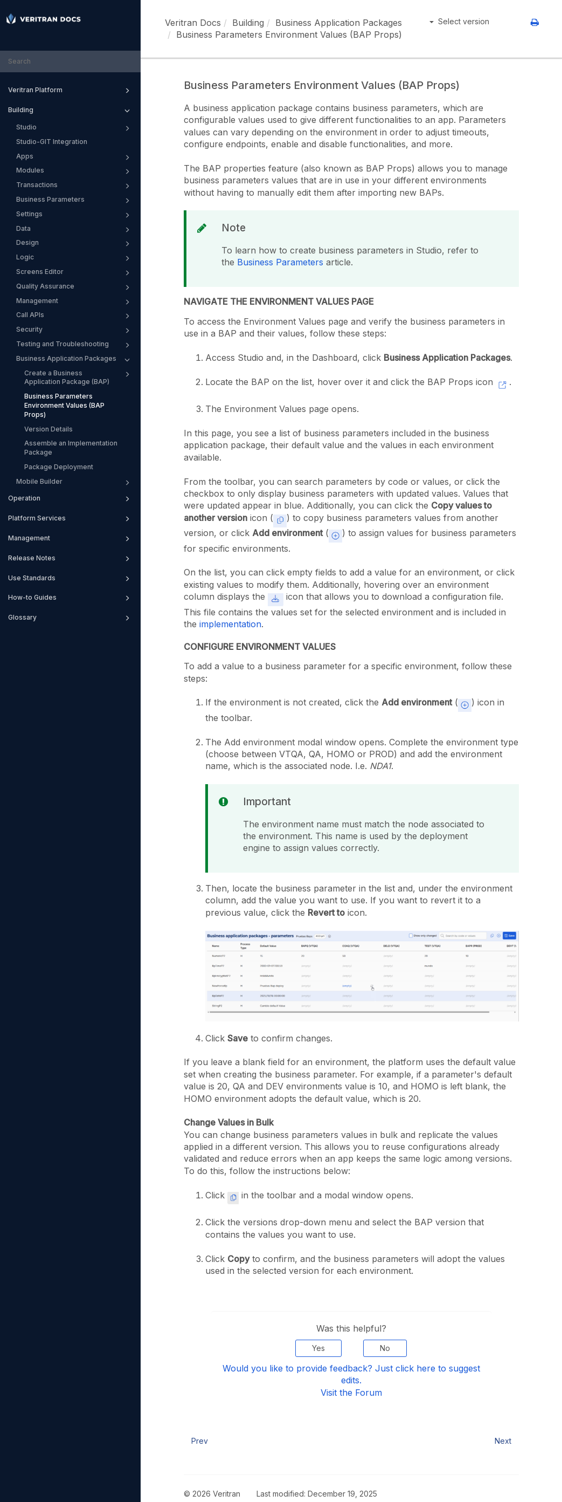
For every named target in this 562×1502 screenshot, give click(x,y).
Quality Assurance (74, 287)
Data (74, 230)
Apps (74, 157)
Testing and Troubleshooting (74, 345)
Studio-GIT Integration (51, 142)
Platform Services (70, 519)
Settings (74, 215)
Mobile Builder (74, 483)
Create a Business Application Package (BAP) (78, 377)
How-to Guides (70, 598)
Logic (74, 258)
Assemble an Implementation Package (70, 447)
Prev (199, 1440)
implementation (230, 624)
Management (74, 302)
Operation (70, 499)
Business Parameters (74, 201)
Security (74, 331)
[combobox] (70, 62)
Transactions (74, 186)
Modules (74, 171)
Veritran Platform (70, 91)
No (385, 1348)
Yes (318, 1348)
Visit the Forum (351, 1392)
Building (70, 110)
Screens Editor (74, 273)
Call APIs (74, 316)
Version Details (48, 429)
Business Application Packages (74, 360)
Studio (74, 128)
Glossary (70, 618)
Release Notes (70, 559)
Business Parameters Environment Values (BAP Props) (64, 405)
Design (74, 244)
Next (503, 1440)
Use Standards (70, 579)
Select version (459, 21)
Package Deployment (58, 467)
